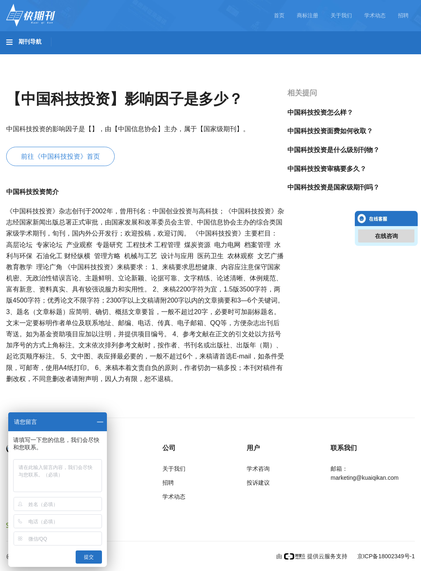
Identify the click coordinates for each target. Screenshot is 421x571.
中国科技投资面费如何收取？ (330, 130)
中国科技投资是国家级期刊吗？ (333, 187)
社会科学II (376, 58)
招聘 (403, 15)
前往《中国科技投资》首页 (60, 156)
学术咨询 (258, 468)
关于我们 (341, 15)
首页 (279, 15)
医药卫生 (199, 58)
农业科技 (157, 58)
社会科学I (332, 58)
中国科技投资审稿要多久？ (326, 168)
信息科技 (241, 58)
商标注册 (307, 15)
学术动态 (375, 15)
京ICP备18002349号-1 (385, 556)
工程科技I (70, 58)
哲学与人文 (286, 58)
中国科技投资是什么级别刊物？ (333, 149)
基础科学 (27, 58)
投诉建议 (258, 482)
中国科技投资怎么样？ (320, 112)
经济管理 (27, 81)
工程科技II (114, 58)
